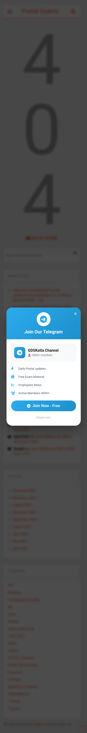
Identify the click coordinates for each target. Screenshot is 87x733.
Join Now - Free (43, 406)
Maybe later (43, 417)
